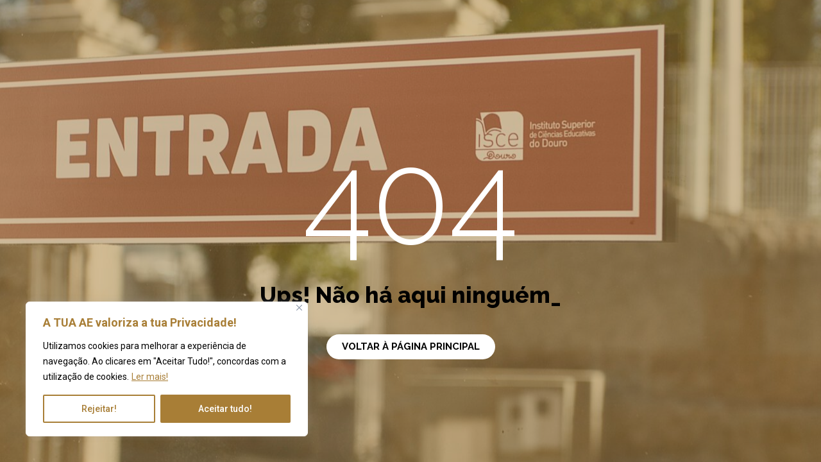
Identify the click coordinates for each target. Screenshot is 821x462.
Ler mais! (149, 377)
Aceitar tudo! (225, 409)
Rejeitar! (99, 409)
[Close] (299, 308)
